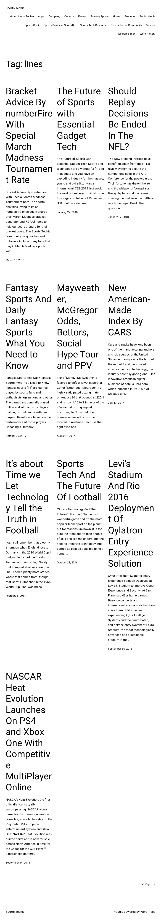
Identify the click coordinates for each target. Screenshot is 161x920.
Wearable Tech (127, 33)
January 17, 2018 (118, 217)
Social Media (147, 16)
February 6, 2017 (16, 595)
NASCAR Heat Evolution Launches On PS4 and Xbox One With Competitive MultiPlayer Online (29, 732)
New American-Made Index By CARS (129, 310)
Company (54, 16)
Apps (41, 16)
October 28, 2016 (67, 562)
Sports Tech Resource (93, 25)
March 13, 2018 (15, 260)
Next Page (147, 884)
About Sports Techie (21, 16)
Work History (147, 33)
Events (82, 16)
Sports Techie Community (126, 25)
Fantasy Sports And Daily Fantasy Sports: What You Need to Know (28, 327)
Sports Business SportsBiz (60, 25)
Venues (150, 25)
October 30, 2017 (16, 436)
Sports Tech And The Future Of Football (79, 480)
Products (130, 16)
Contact (69, 16)
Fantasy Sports (100, 16)
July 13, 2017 (116, 402)
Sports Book (32, 25)
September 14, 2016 (18, 862)
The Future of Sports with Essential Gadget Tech (79, 119)
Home (116, 16)
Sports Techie (15, 8)
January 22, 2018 (67, 212)
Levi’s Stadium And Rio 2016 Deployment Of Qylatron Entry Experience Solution (131, 513)
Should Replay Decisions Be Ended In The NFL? (128, 119)
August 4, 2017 (66, 436)
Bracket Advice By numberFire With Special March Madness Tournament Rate (29, 135)
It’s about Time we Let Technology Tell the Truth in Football (27, 497)
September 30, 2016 (120, 648)
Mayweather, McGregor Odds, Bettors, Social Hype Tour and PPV (78, 327)
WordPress (147, 911)
